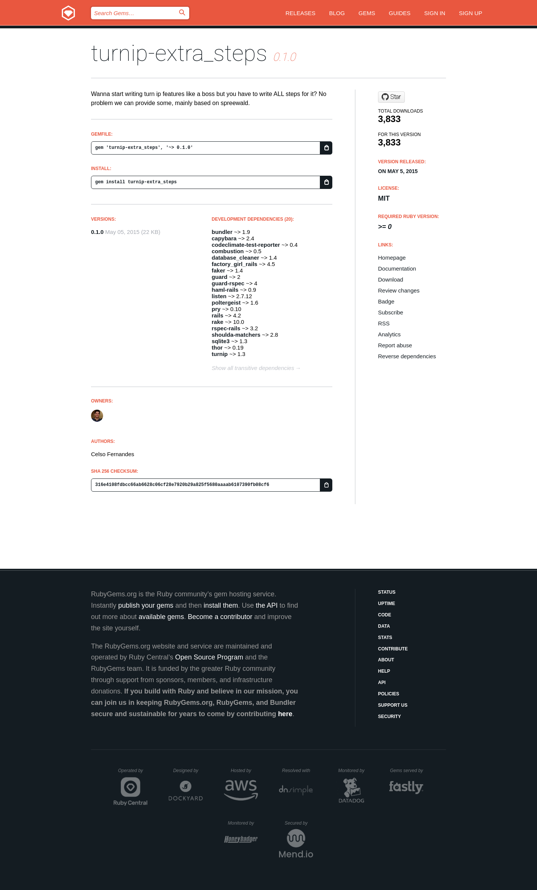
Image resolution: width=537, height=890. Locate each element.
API (382, 682)
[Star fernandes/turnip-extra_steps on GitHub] (391, 97)
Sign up (470, 13)
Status (386, 592)
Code (384, 615)
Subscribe (390, 312)
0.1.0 (97, 232)
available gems (161, 617)
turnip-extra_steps (179, 53)
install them (221, 605)
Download (390, 279)
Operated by (133, 773)
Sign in (434, 13)
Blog (337, 13)
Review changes (399, 290)
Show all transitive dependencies (253, 368)
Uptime (386, 603)
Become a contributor (220, 617)
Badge (386, 301)
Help (384, 671)
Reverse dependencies (407, 356)
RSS (384, 323)
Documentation (397, 268)
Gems (366, 13)
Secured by (299, 823)
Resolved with (297, 770)
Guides (400, 13)
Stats (385, 637)
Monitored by (353, 770)
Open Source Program (209, 657)
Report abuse (395, 345)
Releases (300, 13)
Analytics (389, 334)
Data (384, 626)
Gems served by (407, 770)
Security (389, 716)
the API (267, 605)
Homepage (392, 257)
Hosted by (244, 770)
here (285, 714)
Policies (388, 694)
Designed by (187, 770)
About (386, 659)
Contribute (393, 649)
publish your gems (145, 605)
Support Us (392, 705)
